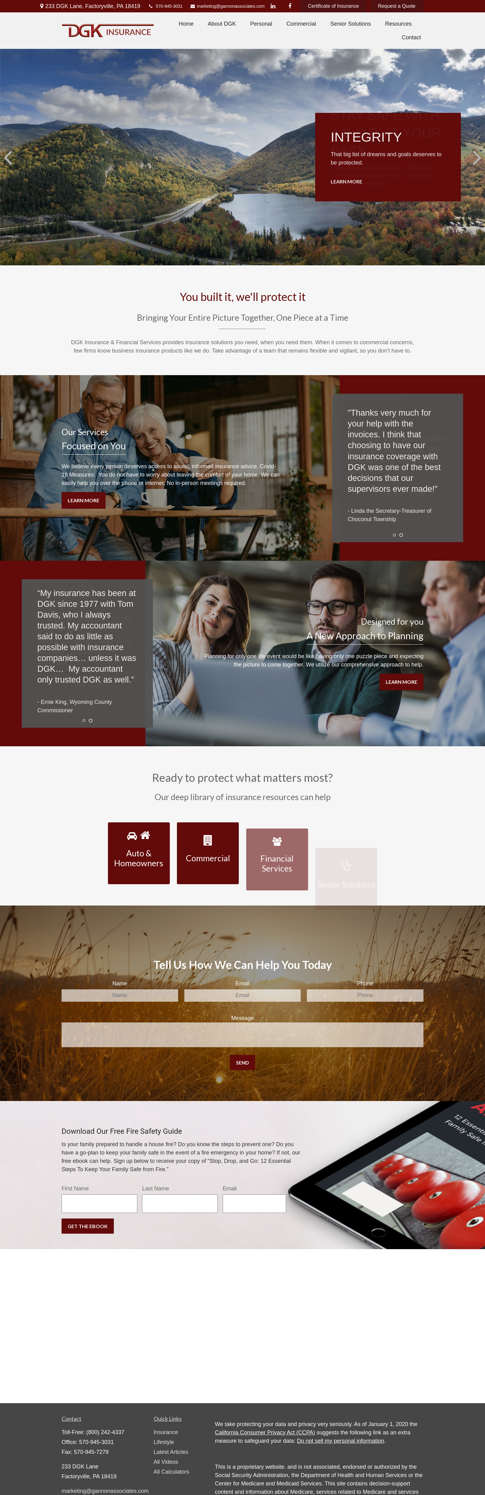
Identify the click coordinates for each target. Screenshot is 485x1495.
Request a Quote (396, 6)
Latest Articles (171, 1452)
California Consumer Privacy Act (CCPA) (265, 1432)
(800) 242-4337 (105, 1432)
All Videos (166, 1462)
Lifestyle (164, 1442)
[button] (186, 24)
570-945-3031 (165, 6)
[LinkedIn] (273, 6)
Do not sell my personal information (340, 1441)
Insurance (166, 1432)
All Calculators (171, 1472)
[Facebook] (290, 6)
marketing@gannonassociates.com (225, 6)
